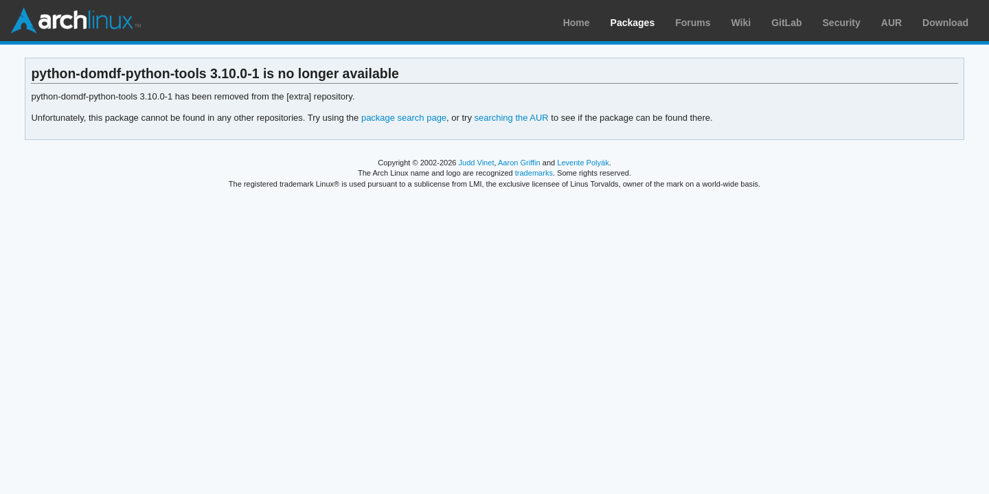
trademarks (534, 173)
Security (842, 22)
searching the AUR (511, 118)
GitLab (786, 22)
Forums (692, 22)
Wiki (741, 22)
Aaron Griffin (519, 162)
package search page (403, 118)
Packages (633, 22)
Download (945, 22)
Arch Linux (75, 20)
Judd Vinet (476, 162)
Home (576, 22)
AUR (891, 22)
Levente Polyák (583, 162)
